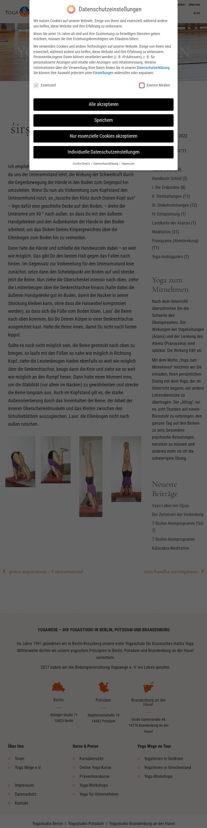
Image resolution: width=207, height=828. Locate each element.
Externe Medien (154, 81)
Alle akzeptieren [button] (104, 100)
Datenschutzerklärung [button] (106, 159)
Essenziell (44, 81)
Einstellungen (103, 69)
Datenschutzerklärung (153, 63)
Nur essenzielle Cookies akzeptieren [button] (103, 131)
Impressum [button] (128, 159)
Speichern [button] (103, 116)
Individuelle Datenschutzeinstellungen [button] (104, 147)
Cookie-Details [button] (82, 159)
